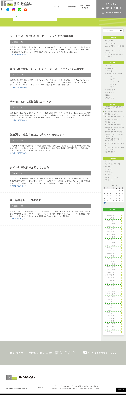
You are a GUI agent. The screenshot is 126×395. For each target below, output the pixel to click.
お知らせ (108, 98)
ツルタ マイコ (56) (111, 177)
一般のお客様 (71, 7)
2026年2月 (108, 218)
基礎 (111, 76)
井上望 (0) (108, 169)
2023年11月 (109, 245)
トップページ (56, 386)
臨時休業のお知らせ (111, 114)
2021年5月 (108, 310)
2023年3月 (108, 256)
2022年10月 (109, 269)
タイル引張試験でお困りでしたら (30, 167)
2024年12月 (109, 234)
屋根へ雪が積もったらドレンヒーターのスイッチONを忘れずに (48, 68)
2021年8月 (108, 302)
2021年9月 (108, 299)
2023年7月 (108, 248)
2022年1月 (108, 288)
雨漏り (112, 84)
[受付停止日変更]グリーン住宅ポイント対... (114, 135)
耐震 (111, 87)
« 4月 (104, 203)
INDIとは (57, 7)
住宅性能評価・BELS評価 (67, 388)
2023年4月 (108, 253)
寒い (111, 79)
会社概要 (54, 388)
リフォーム (113, 82)
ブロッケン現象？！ (111, 43)
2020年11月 (109, 326)
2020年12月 (109, 324)
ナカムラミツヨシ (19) (112, 164)
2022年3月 (108, 283)
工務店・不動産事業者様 (85, 7)
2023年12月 (109, 242)
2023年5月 (108, 250)
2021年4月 (108, 313)
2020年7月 (108, 332)
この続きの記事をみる (18, 54)
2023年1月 (108, 261)
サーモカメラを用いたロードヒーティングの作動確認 (42, 36)
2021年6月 (108, 307)
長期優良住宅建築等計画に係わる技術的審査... (114, 128)
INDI (106, 95)
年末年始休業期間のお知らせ (114, 111)
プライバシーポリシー (85, 388)
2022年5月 (108, 278)
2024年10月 (109, 237)
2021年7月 (108, 305)
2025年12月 (109, 221)
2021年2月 (108, 318)
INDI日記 (110, 68)
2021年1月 (108, 321)
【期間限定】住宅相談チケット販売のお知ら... (114, 139)
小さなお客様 (109, 41)
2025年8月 (108, 226)
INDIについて (67, 386)
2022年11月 (109, 267)
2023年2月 (108, 259)
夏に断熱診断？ (110, 152)
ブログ (107, 66)
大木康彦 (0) (109, 174)
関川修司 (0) (109, 166)
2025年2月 (108, 231)
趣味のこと (111, 92)
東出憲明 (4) (109, 161)
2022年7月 (108, 275)
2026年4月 (108, 215)
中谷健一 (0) (109, 180)
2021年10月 (109, 297)
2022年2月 (108, 286)
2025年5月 (108, 229)
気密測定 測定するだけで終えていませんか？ (38, 134)
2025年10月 (109, 223)
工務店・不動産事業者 (91, 386)
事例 (108, 71)
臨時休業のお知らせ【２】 (113, 119)
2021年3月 (108, 315)
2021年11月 (109, 294)
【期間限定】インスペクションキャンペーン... (114, 51)
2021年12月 (109, 291)
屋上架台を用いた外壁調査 (26, 200)
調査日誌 (110, 90)
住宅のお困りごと (113, 74)
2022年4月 (108, 280)
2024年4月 (108, 240)
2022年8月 (108, 272)
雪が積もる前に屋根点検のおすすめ (31, 101)
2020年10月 (109, 329)
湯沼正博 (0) (109, 172)
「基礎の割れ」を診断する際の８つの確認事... (114, 148)
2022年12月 (109, 264)
